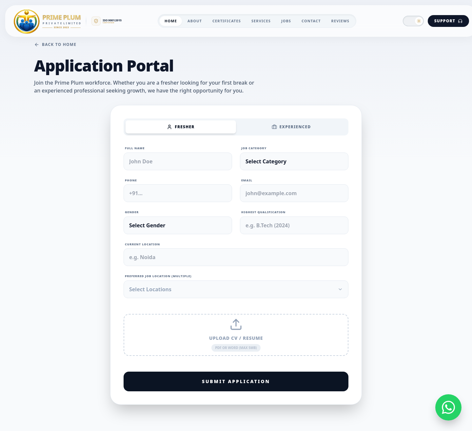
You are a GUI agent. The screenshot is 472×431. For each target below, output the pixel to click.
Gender (132, 212)
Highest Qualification (263, 212)
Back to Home (55, 44)
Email (246, 180)
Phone (131, 180)
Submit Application (236, 381)
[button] (413, 21)
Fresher (180, 127)
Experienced (291, 127)
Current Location (142, 244)
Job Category (253, 148)
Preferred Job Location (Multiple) (158, 276)
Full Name (135, 148)
